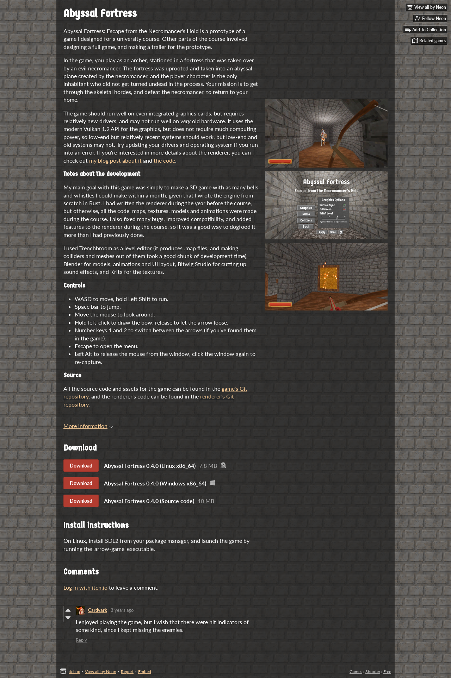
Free (387, 671)
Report (127, 671)
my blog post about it (115, 160)
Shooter (372, 671)
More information (88, 425)
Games (356, 671)
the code (164, 160)
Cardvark (97, 610)
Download (81, 466)
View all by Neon (100, 671)
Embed (144, 671)
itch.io (74, 671)
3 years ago (122, 610)
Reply (81, 640)
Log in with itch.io (85, 587)
